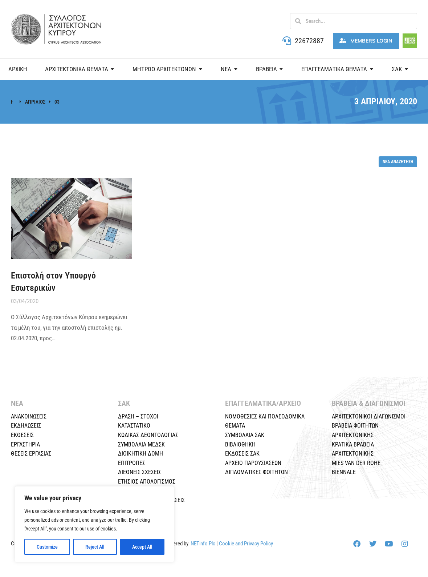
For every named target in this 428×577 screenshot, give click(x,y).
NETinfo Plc (203, 543)
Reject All (94, 547)
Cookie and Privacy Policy (246, 543)
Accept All (142, 547)
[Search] (298, 21)
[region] (94, 524)
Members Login (365, 40)
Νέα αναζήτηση (398, 161)
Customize (47, 547)
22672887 (309, 40)
